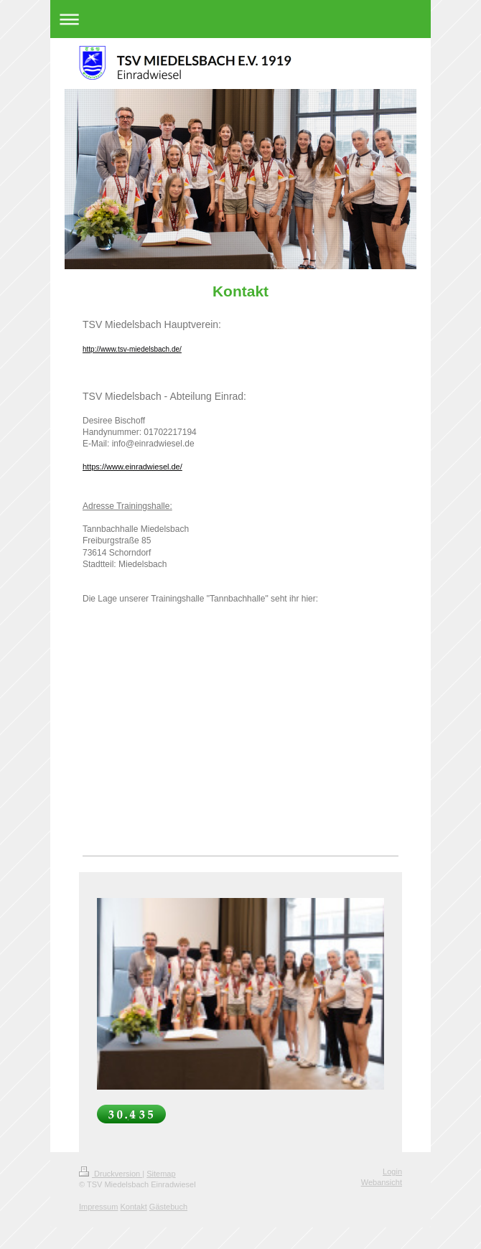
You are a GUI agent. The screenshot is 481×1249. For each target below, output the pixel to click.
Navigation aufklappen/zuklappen (240, 19)
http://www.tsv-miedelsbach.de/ (132, 349)
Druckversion (110, 1173)
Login (392, 1171)
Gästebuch (168, 1206)
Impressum (98, 1206)
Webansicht (381, 1182)
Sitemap (160, 1173)
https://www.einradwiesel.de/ (132, 466)
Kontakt (133, 1206)
